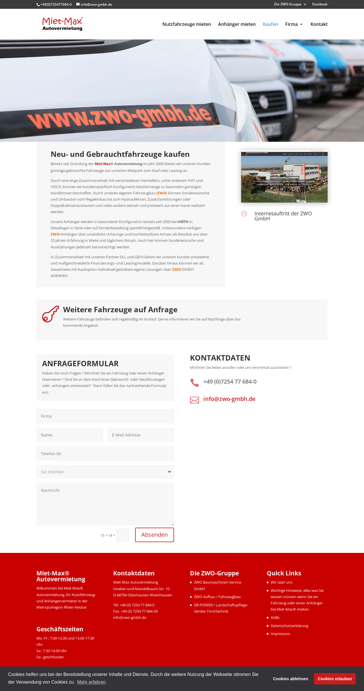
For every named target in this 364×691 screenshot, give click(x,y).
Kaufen (270, 24)
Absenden (154, 534)
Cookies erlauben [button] (335, 679)
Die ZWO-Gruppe (287, 5)
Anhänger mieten (237, 24)
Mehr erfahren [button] (91, 682)
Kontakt (319, 24)
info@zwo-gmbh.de (229, 399)
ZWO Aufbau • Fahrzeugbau (217, 596)
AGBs (275, 617)
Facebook (320, 5)
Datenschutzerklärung (289, 625)
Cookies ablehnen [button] (290, 679)
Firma (291, 24)
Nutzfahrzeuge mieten (186, 24)
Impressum (280, 633)
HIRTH (183, 221)
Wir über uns (281, 582)
